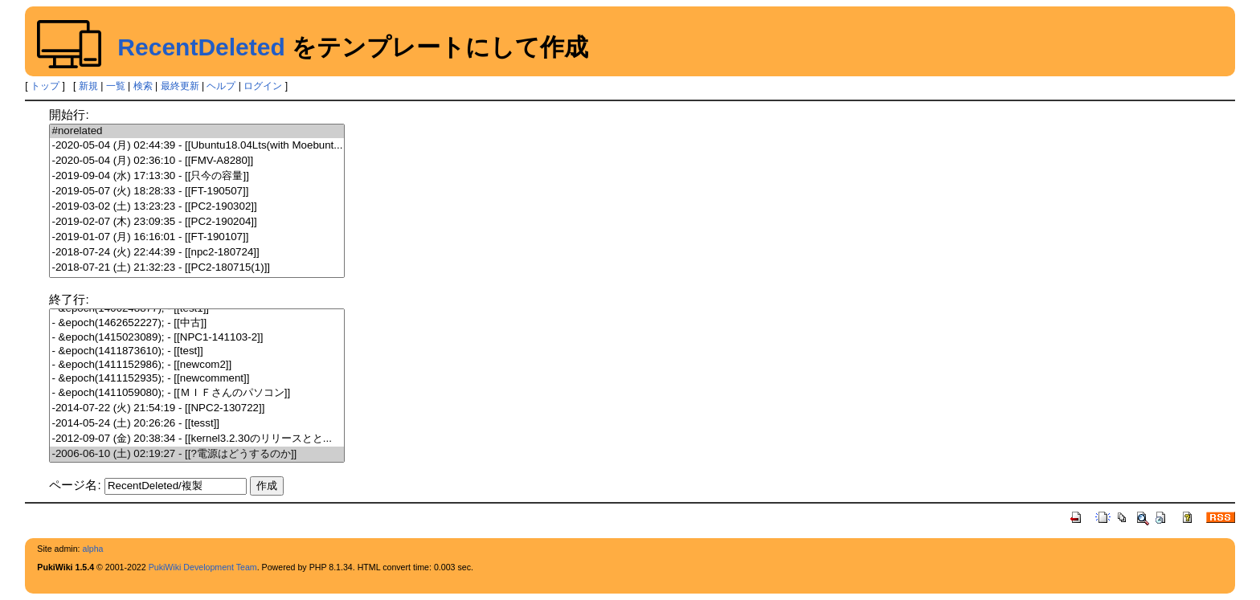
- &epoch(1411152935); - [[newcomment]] (197, 379)
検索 (143, 86)
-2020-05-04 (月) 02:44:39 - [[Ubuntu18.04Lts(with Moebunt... (197, 145)
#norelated (197, 131)
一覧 (115, 86)
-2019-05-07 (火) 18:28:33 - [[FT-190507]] (197, 191)
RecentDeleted (200, 47)
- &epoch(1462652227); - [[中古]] (197, 323)
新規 (88, 86)
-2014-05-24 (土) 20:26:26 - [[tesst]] (197, 423)
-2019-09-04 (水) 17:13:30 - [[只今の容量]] (197, 176)
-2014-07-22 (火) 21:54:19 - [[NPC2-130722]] (197, 408)
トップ (45, 86)
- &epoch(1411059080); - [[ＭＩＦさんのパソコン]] (197, 393)
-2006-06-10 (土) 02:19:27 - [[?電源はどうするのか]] (197, 454)
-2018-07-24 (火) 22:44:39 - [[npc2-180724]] (197, 252)
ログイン (262, 86)
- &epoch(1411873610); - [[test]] (197, 351)
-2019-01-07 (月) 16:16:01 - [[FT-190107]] (197, 237)
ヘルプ (221, 86)
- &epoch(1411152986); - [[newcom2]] (197, 365)
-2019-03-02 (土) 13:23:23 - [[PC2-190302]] (197, 206)
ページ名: (74, 485)
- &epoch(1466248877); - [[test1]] (197, 309)
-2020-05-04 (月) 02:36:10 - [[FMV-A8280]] (197, 161)
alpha (92, 548)
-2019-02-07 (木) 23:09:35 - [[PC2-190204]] (197, 222)
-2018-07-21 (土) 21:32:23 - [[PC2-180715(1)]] (197, 268)
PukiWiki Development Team (203, 567)
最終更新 (180, 86)
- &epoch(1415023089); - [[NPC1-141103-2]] (197, 338)
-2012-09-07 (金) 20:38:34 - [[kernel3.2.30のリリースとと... (197, 439)
